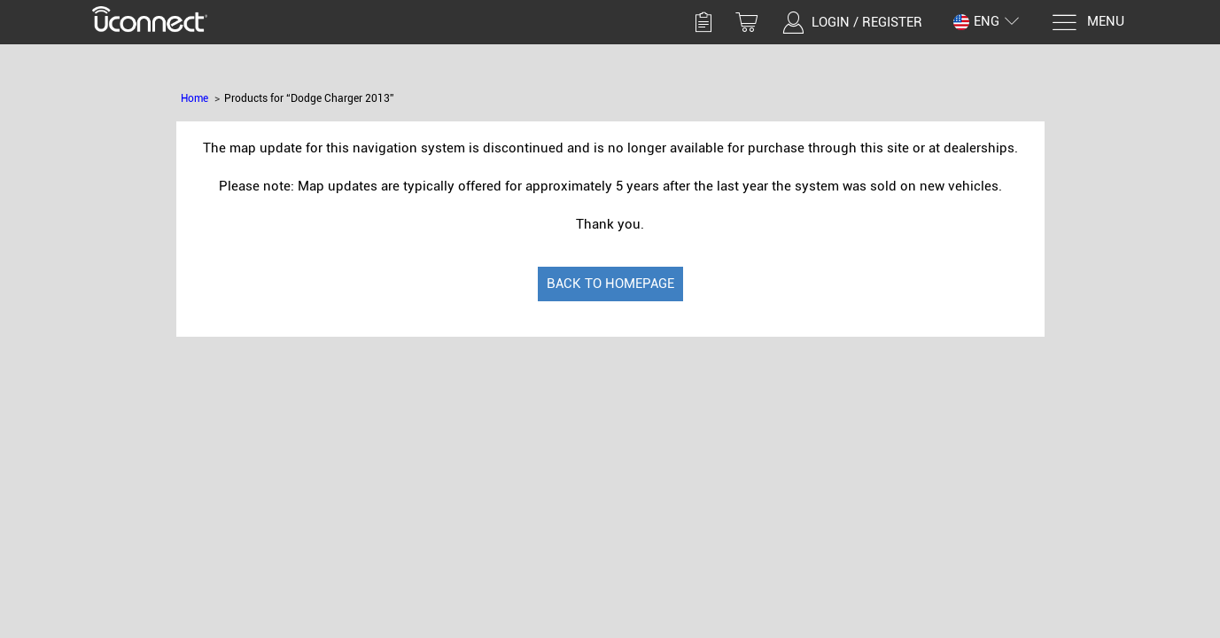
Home (194, 98)
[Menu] (1087, 22)
